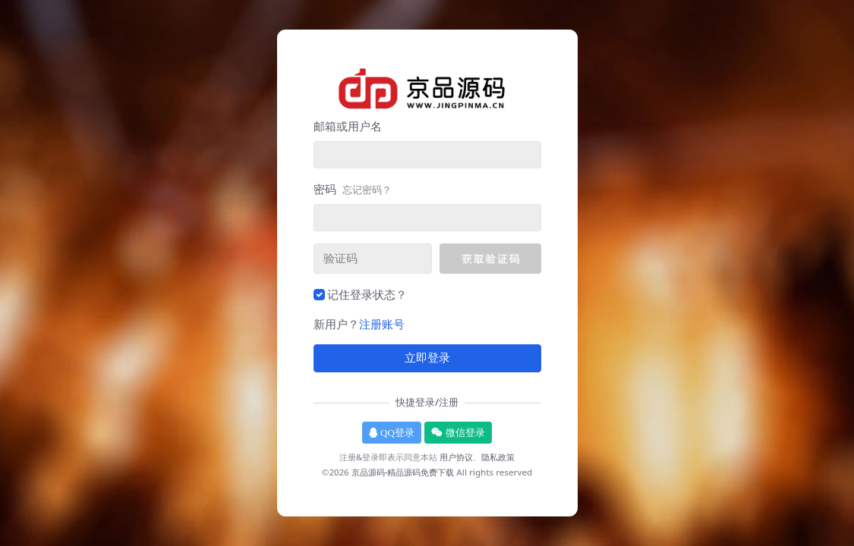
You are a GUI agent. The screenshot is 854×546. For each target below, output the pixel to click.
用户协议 (456, 457)
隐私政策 (498, 457)
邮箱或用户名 (348, 125)
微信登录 (458, 432)
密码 (353, 188)
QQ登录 (391, 432)
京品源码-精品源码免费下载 (403, 472)
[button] (490, 258)
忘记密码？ (367, 189)
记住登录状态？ (367, 294)
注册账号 (382, 323)
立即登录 (427, 358)
